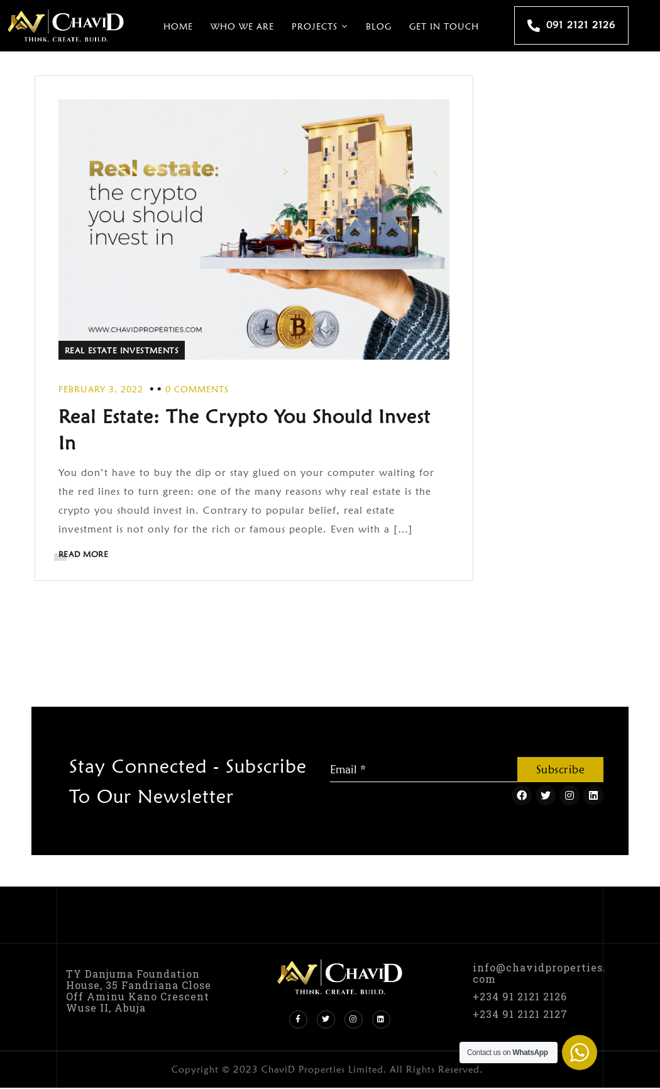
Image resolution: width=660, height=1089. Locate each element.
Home (178, 26)
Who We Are (242, 26)
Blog (379, 26)
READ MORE (85, 553)
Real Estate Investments (124, 350)
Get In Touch (444, 26)
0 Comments (199, 389)
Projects (315, 26)
